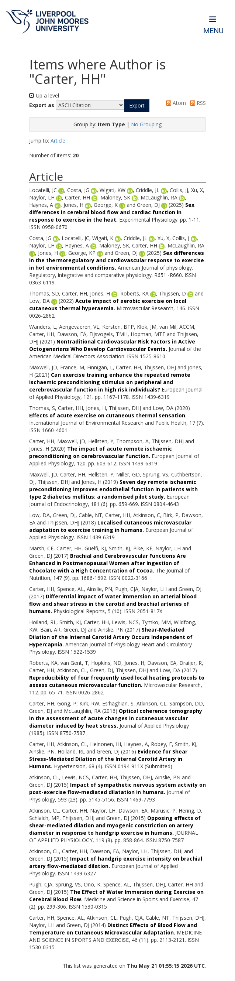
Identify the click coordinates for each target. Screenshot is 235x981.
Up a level (44, 95)
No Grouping (146, 124)
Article (58, 140)
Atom (174, 102)
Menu (213, 31)
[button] (136, 105)
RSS (196, 102)
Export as (41, 105)
